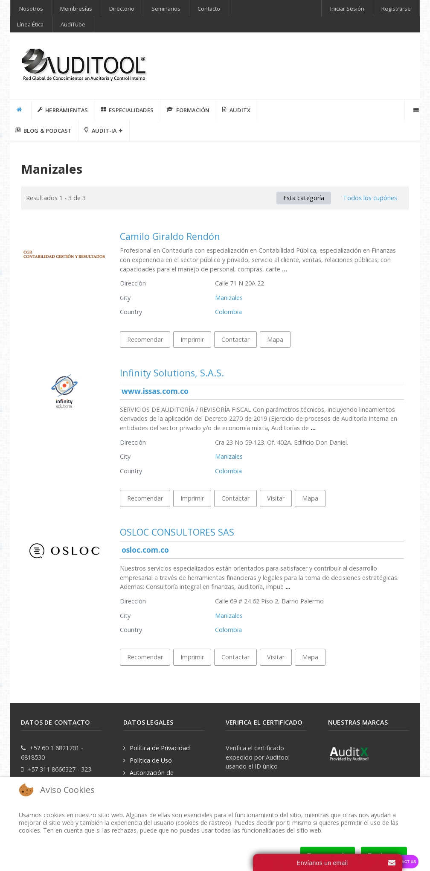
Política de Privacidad (160, 748)
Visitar (276, 498)
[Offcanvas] (415, 110)
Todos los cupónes (370, 198)
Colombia (228, 312)
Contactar (235, 339)
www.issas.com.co (155, 391)
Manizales (229, 298)
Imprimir (192, 339)
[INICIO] (21, 109)
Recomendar (145, 339)
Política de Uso (151, 760)
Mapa (275, 339)
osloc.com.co (145, 550)
